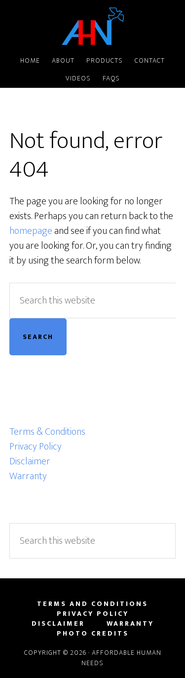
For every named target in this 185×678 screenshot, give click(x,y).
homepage (30, 231)
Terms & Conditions (47, 431)
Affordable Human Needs (92, 26)
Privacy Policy (35, 446)
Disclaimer (29, 461)
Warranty (28, 476)
